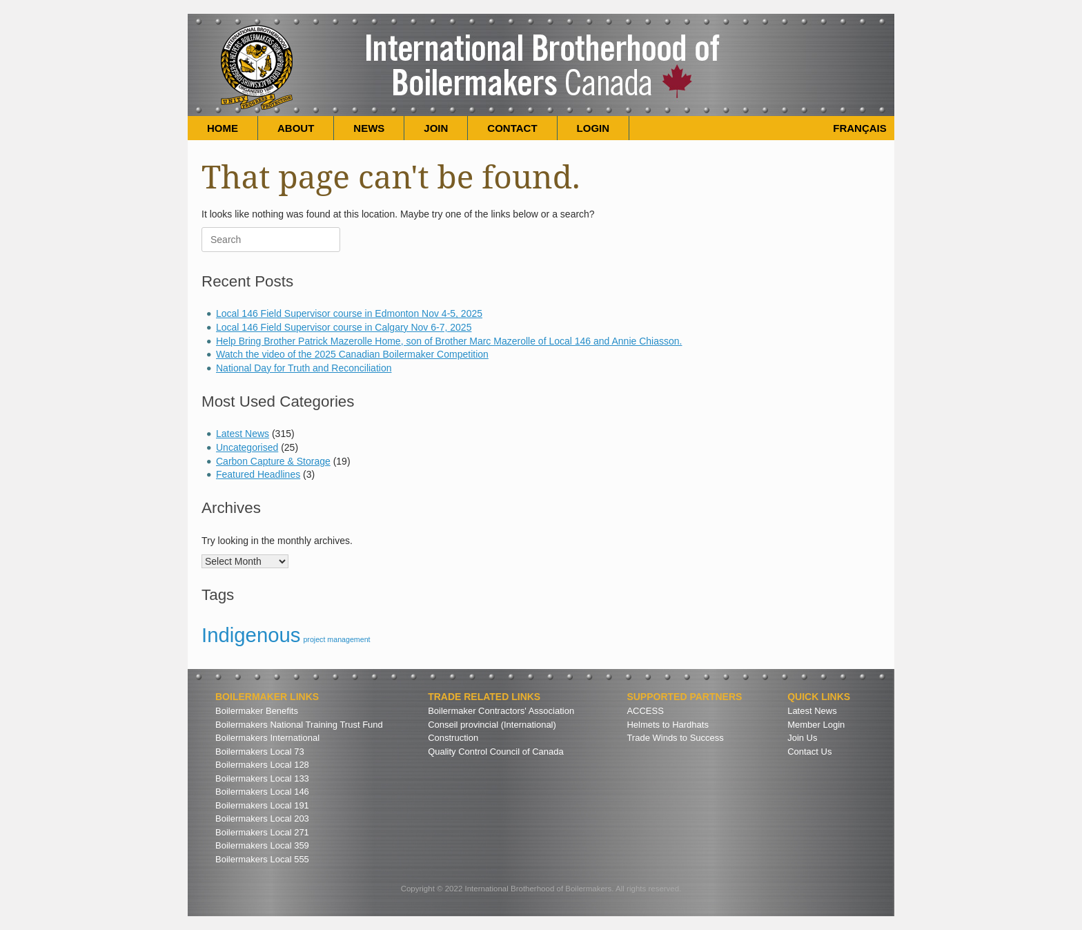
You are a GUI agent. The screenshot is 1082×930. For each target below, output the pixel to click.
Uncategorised (247, 447)
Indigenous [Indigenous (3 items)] (251, 634)
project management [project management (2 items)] (336, 639)
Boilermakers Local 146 (262, 791)
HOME (222, 128)
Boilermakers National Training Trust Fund (299, 724)
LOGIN (593, 128)
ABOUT (295, 128)
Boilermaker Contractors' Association (501, 711)
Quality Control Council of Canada (496, 751)
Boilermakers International (267, 738)
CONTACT (512, 128)
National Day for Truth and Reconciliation (303, 368)
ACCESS (645, 711)
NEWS (368, 128)
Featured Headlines (258, 474)
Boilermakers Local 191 (262, 805)
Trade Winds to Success (675, 738)
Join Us (802, 738)
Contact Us (809, 751)
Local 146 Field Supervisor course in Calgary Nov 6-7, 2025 (343, 327)
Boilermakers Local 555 (262, 859)
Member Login (816, 724)
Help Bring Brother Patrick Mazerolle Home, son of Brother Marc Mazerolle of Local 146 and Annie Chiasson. (449, 341)
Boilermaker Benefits (256, 711)
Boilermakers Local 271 (262, 832)
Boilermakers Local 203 (262, 818)
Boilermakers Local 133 (262, 778)
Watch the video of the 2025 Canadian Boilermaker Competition (352, 354)
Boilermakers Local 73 (259, 751)
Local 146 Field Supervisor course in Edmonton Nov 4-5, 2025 (349, 313)
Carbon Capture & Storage (273, 461)
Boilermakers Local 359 (262, 845)
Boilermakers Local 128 (262, 764)
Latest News (242, 433)
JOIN (436, 128)
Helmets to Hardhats (668, 724)
